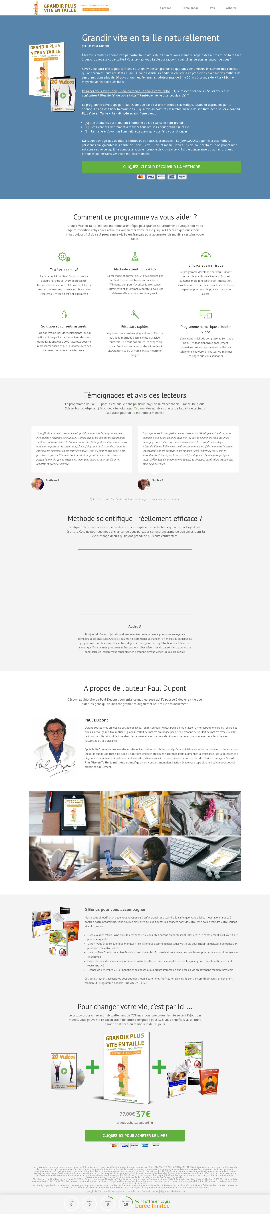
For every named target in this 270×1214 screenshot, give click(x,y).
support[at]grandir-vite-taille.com (168, 1191)
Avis (212, 8)
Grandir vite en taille (71, 8)
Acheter (231, 8)
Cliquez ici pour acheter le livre (135, 1135)
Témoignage (190, 8)
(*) (135, 408)
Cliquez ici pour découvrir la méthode (161, 166)
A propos (165, 8)
